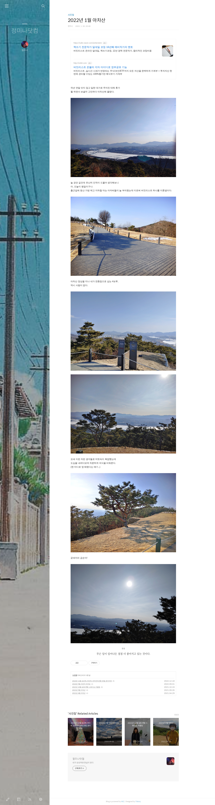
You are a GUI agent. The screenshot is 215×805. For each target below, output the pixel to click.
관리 (41, 799)
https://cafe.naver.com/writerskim (96, 43)
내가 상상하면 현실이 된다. (92, 762)
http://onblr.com (89, 63)
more (185, 714)
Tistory (147, 801)
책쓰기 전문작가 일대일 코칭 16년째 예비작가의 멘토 (112, 47)
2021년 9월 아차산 (87, 690)
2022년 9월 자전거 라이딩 (90, 684)
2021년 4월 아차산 (87, 693)
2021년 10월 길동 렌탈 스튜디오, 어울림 (95, 687)
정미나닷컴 (24, 30)
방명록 (19, 799)
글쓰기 (8, 799)
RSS (30, 799)
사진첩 (80, 14)
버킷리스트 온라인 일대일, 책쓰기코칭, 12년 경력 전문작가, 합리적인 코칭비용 (121, 51)
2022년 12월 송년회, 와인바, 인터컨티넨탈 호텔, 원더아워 (101, 681)
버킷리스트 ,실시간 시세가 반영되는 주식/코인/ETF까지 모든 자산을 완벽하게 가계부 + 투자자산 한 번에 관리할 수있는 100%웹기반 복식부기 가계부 (131, 72)
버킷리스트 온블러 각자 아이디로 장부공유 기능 (109, 67)
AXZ (131, 801)
